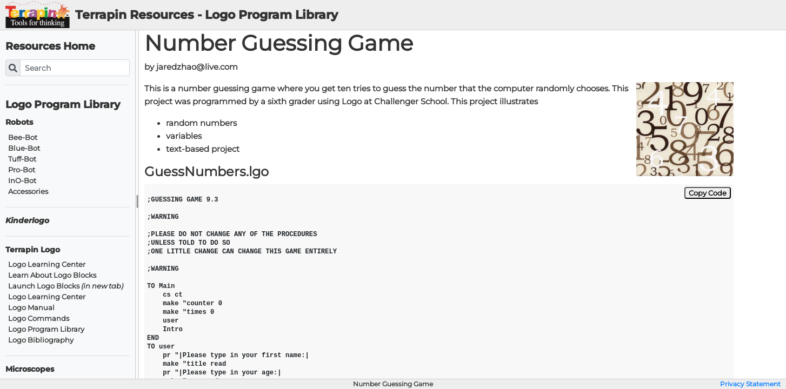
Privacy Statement (750, 384)
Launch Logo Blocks (65, 286)
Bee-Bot (22, 137)
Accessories (28, 191)
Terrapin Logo (32, 249)
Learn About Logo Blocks (52, 275)
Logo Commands (38, 318)
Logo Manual (31, 308)
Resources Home (50, 46)
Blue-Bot (24, 148)
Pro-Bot (21, 170)
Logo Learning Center (46, 264)
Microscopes (29, 369)
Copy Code (708, 193)
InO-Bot (22, 181)
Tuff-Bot (22, 159)
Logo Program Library (62, 104)
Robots (19, 122)
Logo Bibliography (41, 340)
